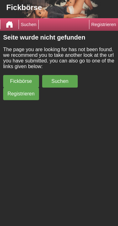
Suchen (29, 24)
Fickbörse (21, 81)
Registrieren (103, 24)
